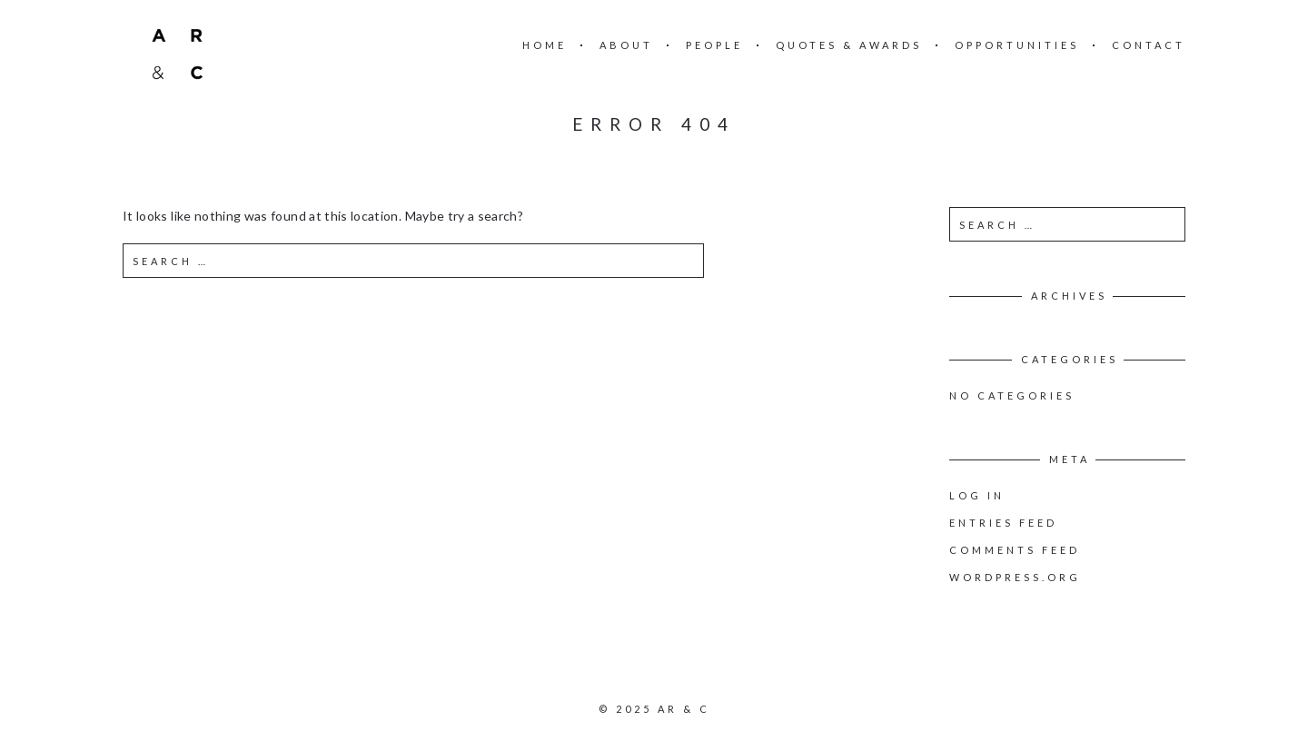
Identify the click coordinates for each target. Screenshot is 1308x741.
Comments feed (1014, 550)
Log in (977, 495)
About (626, 45)
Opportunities (1017, 45)
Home (544, 45)
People (714, 45)
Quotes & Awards (849, 45)
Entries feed (1003, 523)
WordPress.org (1015, 577)
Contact (1148, 45)
